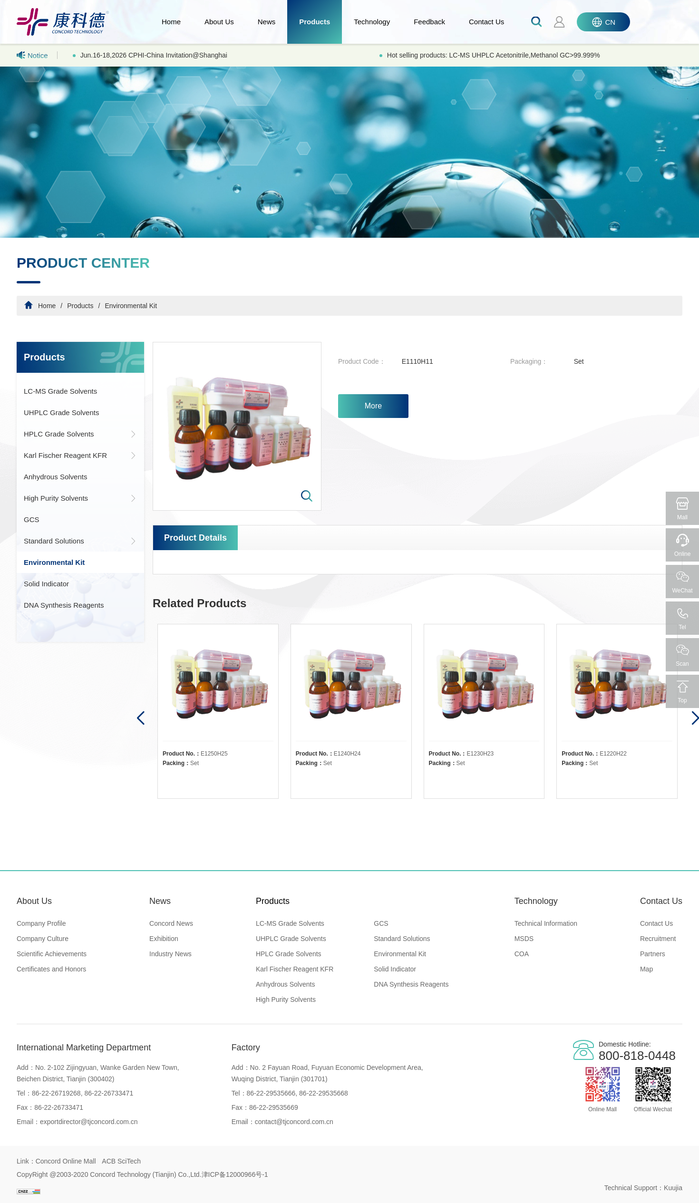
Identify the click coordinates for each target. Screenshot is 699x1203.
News (267, 22)
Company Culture (42, 938)
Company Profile (41, 923)
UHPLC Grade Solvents (61, 412)
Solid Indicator (46, 584)
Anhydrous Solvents (55, 477)
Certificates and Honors (51, 969)
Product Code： (362, 361)
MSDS (524, 938)
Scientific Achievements (52, 954)
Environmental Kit (131, 306)
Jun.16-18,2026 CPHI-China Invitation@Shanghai (153, 55)
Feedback (429, 22)
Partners (652, 954)
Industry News (170, 954)
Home (171, 22)
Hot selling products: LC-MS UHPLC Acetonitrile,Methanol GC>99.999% (493, 55)
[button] (140, 718)
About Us (219, 22)
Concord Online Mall (66, 1161)
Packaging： (529, 361)
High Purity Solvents (80, 498)
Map (646, 969)
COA (522, 954)
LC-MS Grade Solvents (60, 391)
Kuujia (673, 1188)
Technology (372, 22)
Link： (26, 1161)
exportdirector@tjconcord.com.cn (89, 1121)
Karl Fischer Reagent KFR (80, 455)
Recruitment (658, 938)
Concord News (171, 923)
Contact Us (486, 22)
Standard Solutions (80, 541)
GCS (31, 519)
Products (314, 22)
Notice (32, 55)
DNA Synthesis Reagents (64, 605)
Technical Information (546, 923)
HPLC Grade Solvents (80, 434)
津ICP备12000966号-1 (235, 1174)
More (373, 406)
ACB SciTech (121, 1161)
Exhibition (163, 938)
